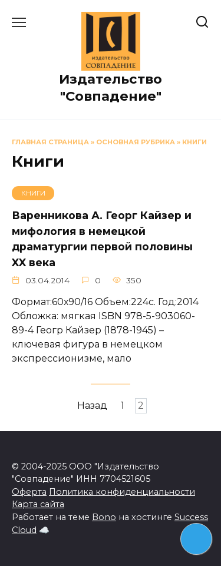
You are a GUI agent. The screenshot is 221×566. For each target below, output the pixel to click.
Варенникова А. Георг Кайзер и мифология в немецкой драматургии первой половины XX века (102, 238)
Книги (194, 142)
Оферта (29, 491)
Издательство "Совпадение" (110, 87)
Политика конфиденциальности (122, 491)
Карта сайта (38, 504)
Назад (92, 406)
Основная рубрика (135, 142)
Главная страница (50, 142)
